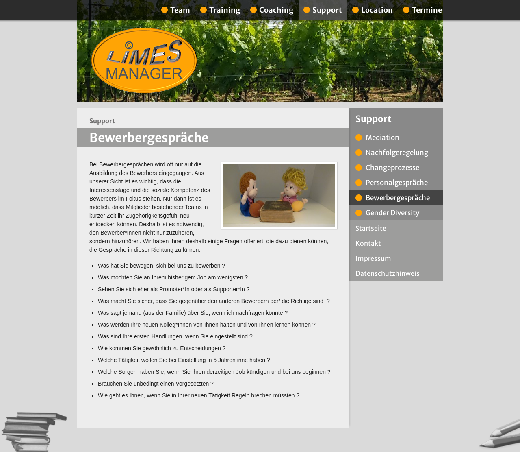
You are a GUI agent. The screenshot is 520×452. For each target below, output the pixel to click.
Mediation (382, 137)
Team (180, 10)
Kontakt (368, 243)
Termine (427, 10)
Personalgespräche (397, 182)
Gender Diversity (392, 212)
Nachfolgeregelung (397, 152)
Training (224, 10)
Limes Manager (144, 60)
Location (377, 10)
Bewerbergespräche (398, 197)
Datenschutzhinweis (387, 273)
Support (327, 10)
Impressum (373, 258)
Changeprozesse (392, 167)
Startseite (370, 228)
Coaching (276, 10)
